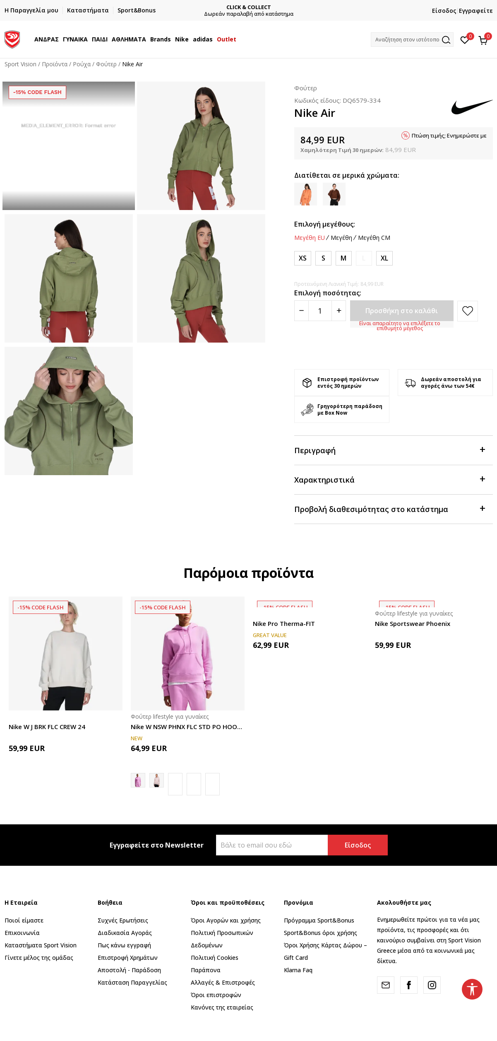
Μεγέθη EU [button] (309, 237)
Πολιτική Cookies (214, 957)
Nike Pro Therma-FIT (284, 623)
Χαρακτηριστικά (389, 479)
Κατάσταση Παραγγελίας (132, 982)
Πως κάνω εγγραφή (124, 945)
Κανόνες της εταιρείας (222, 1007)
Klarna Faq (298, 970)
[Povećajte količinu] (338, 310)
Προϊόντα (54, 64)
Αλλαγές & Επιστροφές (223, 982)
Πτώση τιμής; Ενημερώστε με (449, 135)
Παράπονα (206, 970)
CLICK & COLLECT (308, 7)
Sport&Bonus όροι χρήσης (320, 933)
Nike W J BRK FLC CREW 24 (47, 726)
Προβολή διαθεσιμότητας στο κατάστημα (389, 508)
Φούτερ (106, 64)
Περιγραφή (389, 449)
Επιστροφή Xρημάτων (128, 957)
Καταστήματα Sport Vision (41, 945)
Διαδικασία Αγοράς (125, 933)
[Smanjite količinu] (301, 310)
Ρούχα (82, 64)
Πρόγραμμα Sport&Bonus (319, 920)
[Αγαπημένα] (465, 39)
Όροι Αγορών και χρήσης (226, 920)
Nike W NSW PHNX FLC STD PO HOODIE (188, 726)
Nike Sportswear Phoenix (412, 623)
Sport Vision (20, 64)
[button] (412, 39)
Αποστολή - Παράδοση (129, 970)
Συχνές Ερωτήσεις (123, 920)
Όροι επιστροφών (216, 995)
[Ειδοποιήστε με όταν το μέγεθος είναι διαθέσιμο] (364, 258)
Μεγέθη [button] (341, 237)
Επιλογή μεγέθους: (324, 224)
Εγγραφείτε (476, 10)
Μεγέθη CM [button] (374, 237)
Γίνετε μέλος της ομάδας (39, 957)
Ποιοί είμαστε (24, 920)
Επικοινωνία (22, 933)
